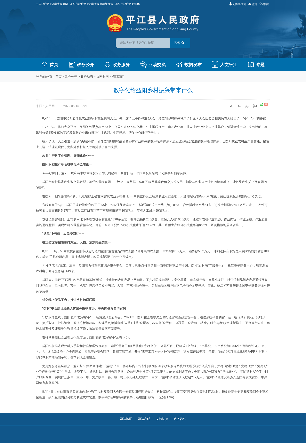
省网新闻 (118, 76)
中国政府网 (43, 3)
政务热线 (180, 419)
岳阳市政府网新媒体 (127, 3)
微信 (265, 4)
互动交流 (153, 64)
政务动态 (87, 76)
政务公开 (81, 64)
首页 (49, 64)
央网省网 (102, 76)
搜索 (181, 42)
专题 (256, 64)
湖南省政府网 (60, 3)
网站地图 (126, 419)
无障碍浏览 (237, 4)
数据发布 (189, 64)
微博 (253, 4)
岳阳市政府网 (78, 3)
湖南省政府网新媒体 (100, 3)
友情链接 (162, 419)
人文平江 (224, 64)
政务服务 (117, 64)
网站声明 (144, 419)
